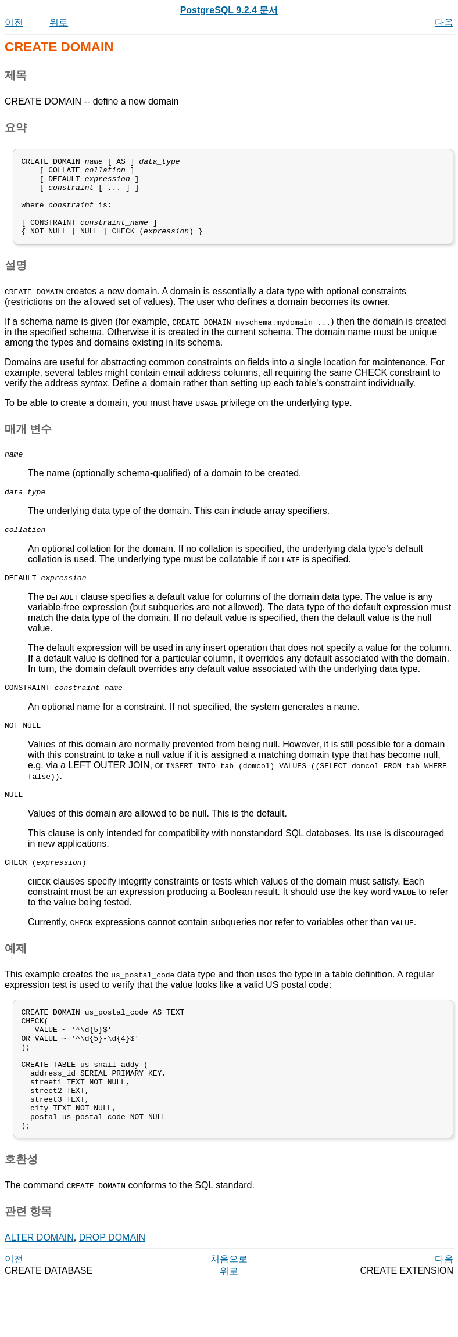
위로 (58, 22)
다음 (444, 22)
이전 (14, 22)
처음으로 (229, 1313)
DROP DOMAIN (112, 1292)
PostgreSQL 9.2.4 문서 (229, 10)
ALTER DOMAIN (39, 1292)
